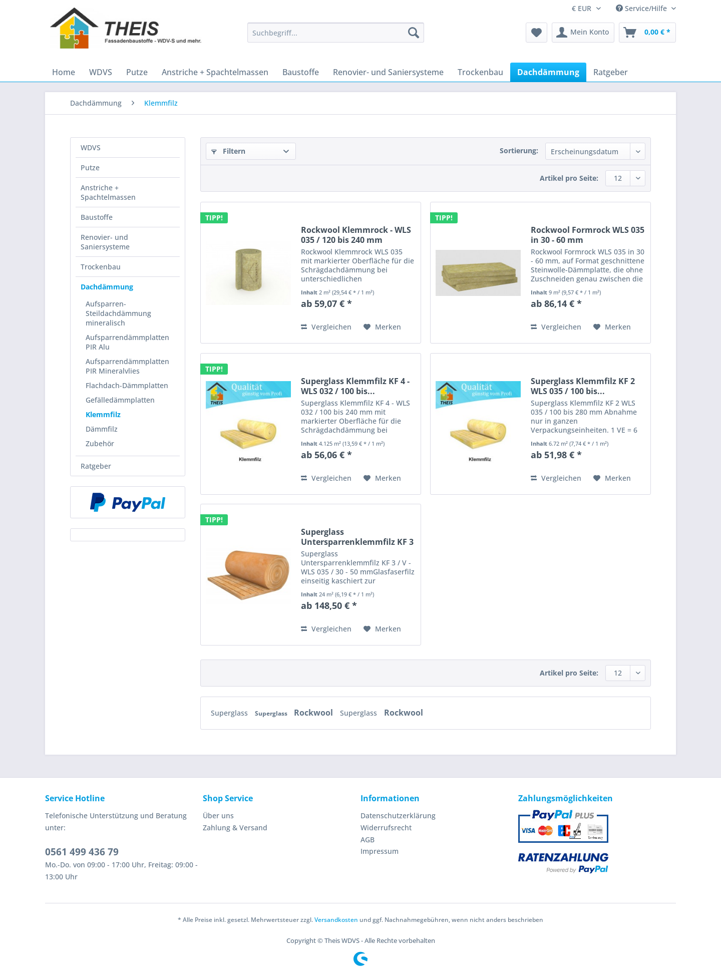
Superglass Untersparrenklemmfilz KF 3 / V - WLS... (357, 537)
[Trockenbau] (480, 72)
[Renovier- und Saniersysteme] (388, 72)
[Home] (63, 72)
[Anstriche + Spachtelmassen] (215, 72)
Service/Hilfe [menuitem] (642, 8)
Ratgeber (96, 466)
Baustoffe (97, 217)
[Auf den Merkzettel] (382, 327)
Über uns (218, 815)
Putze (90, 167)
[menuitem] (335, 37)
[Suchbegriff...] (335, 33)
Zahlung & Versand (235, 827)
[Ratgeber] (610, 72)
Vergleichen (326, 327)
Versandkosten (336, 919)
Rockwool (314, 712)
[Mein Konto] (583, 33)
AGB (367, 839)
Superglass (230, 713)
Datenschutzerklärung (398, 815)
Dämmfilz (102, 429)
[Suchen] (413, 33)
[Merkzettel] (536, 33)
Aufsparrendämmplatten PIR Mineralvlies (127, 366)
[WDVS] (100, 72)
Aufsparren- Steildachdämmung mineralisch (118, 313)
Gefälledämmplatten (120, 400)
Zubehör (100, 443)
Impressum (379, 851)
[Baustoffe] (300, 72)
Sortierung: (519, 150)
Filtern (228, 151)
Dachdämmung (107, 286)
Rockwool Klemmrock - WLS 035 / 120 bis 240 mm (356, 235)
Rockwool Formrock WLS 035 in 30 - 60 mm (587, 235)
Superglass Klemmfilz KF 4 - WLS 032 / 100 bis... (355, 386)
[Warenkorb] (647, 33)
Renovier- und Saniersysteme (105, 241)
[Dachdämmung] (548, 72)
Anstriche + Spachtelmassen (108, 192)
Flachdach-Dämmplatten (127, 385)
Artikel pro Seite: (569, 178)
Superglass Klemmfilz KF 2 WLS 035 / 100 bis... (583, 386)
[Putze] (137, 72)
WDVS (91, 147)
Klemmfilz (103, 414)
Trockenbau (101, 266)
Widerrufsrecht (386, 827)
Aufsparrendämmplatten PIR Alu (127, 342)
